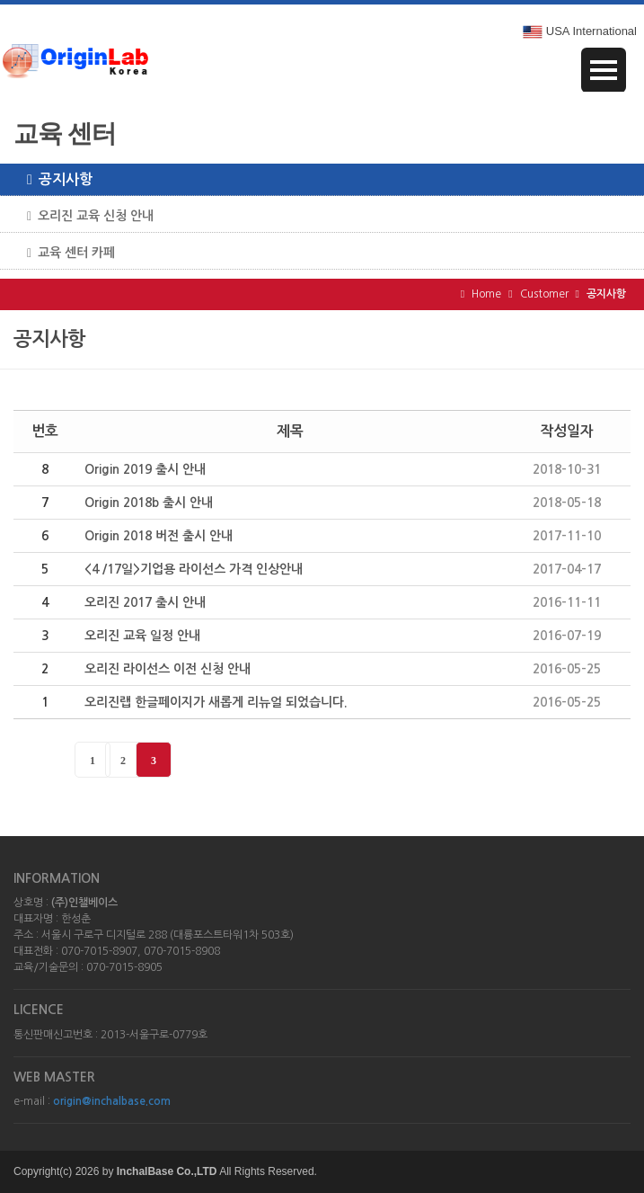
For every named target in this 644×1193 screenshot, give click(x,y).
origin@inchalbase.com (112, 1101)
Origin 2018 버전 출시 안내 (158, 536)
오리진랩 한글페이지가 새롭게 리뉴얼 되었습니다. (216, 702)
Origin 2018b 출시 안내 (148, 502)
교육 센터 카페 (64, 253)
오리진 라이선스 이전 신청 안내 (167, 669)
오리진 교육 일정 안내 (142, 635)
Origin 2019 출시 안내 (145, 469)
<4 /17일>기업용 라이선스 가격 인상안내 (193, 569)
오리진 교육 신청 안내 (83, 216)
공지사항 (53, 180)
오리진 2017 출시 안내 (145, 602)
